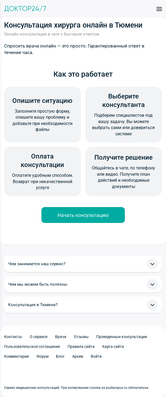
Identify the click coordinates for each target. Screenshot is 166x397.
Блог (60, 356)
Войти (96, 356)
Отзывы (81, 337)
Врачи (60, 337)
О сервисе (38, 337)
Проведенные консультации (121, 337)
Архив (77, 356)
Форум (43, 356)
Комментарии (16, 356)
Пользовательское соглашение (32, 346)
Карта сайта (113, 346)
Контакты (13, 337)
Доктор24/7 (25, 9)
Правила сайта (81, 346)
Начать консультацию (83, 215)
